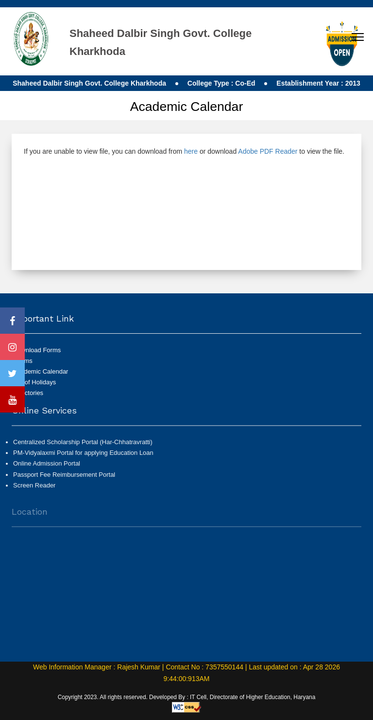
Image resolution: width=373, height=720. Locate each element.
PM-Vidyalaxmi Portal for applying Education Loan (83, 457)
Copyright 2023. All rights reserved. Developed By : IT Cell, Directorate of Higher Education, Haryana (187, 697)
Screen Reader (34, 489)
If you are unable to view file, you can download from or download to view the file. (184, 151)
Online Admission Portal (46, 467)
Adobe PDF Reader (267, 151)
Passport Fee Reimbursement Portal (64, 478)
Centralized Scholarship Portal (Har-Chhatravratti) (83, 446)
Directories (28, 392)
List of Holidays (34, 382)
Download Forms (37, 350)
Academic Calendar (40, 371)
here (191, 151)
